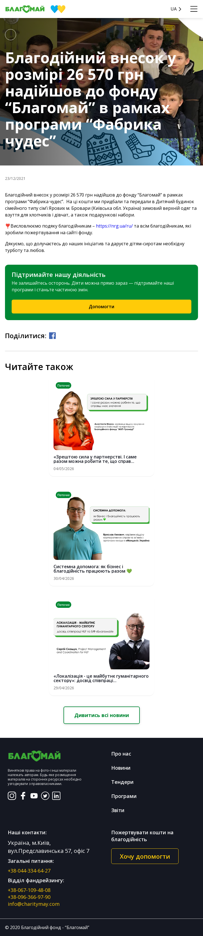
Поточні (63, 385)
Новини (121, 767)
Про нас (121, 753)
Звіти (118, 810)
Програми (124, 796)
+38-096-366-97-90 (29, 897)
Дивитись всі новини (101, 715)
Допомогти (101, 307)
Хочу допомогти (145, 856)
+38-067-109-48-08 (29, 890)
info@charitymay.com (34, 904)
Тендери (122, 782)
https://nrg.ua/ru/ (114, 226)
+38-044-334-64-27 (29, 870)
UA (174, 9)
